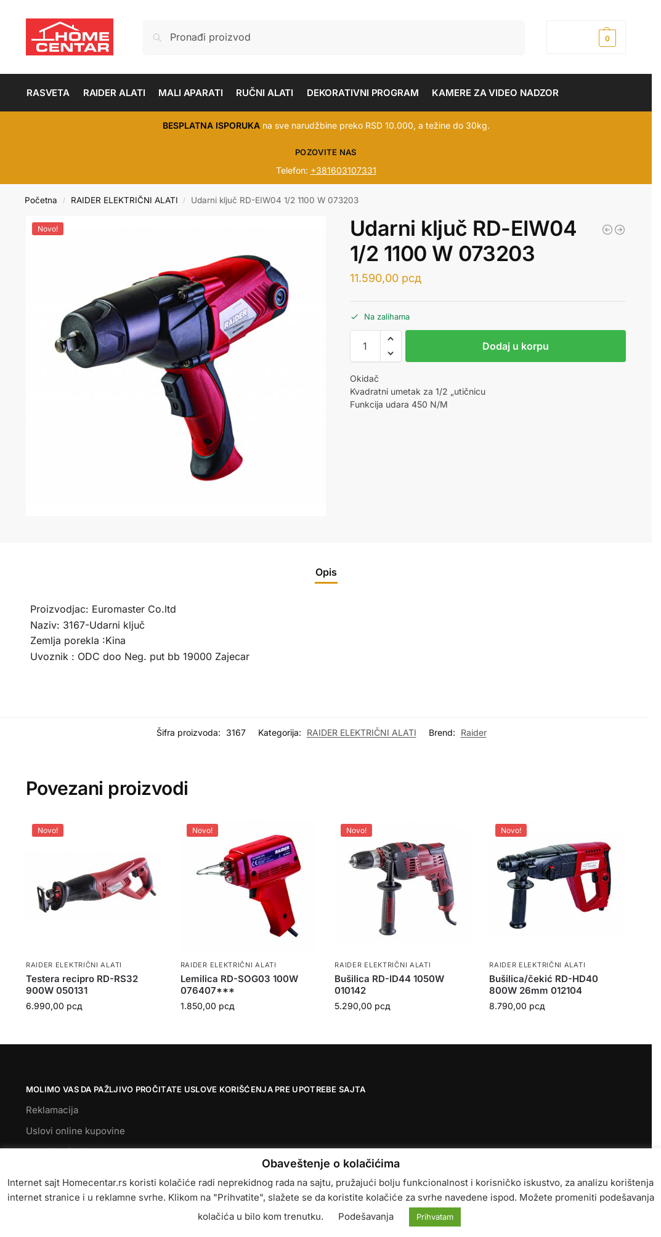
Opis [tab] (326, 572)
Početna (41, 200)
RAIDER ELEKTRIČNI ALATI (124, 200)
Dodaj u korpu (515, 346)
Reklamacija (52, 1110)
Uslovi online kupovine (75, 1131)
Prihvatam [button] (434, 1217)
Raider (474, 732)
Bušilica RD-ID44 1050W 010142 (389, 985)
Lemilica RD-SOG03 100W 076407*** (239, 985)
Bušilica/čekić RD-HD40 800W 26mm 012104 (543, 985)
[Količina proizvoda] (365, 346)
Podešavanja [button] (366, 1216)
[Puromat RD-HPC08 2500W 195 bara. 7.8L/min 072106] (607, 230)
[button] (586, 37)
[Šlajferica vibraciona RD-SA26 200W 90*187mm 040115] (620, 230)
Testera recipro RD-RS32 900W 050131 (82, 985)
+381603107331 (343, 170)
